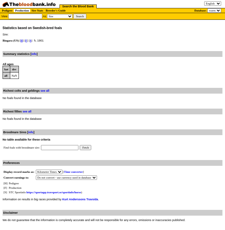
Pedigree (7, 10)
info (34, 54)
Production (22, 10)
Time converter (73, 171)
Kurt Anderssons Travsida (80, 199)
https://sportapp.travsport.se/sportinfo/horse (54, 192)
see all (45, 90)
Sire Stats (37, 10)
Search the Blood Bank (78, 6)
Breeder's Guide (56, 10)
